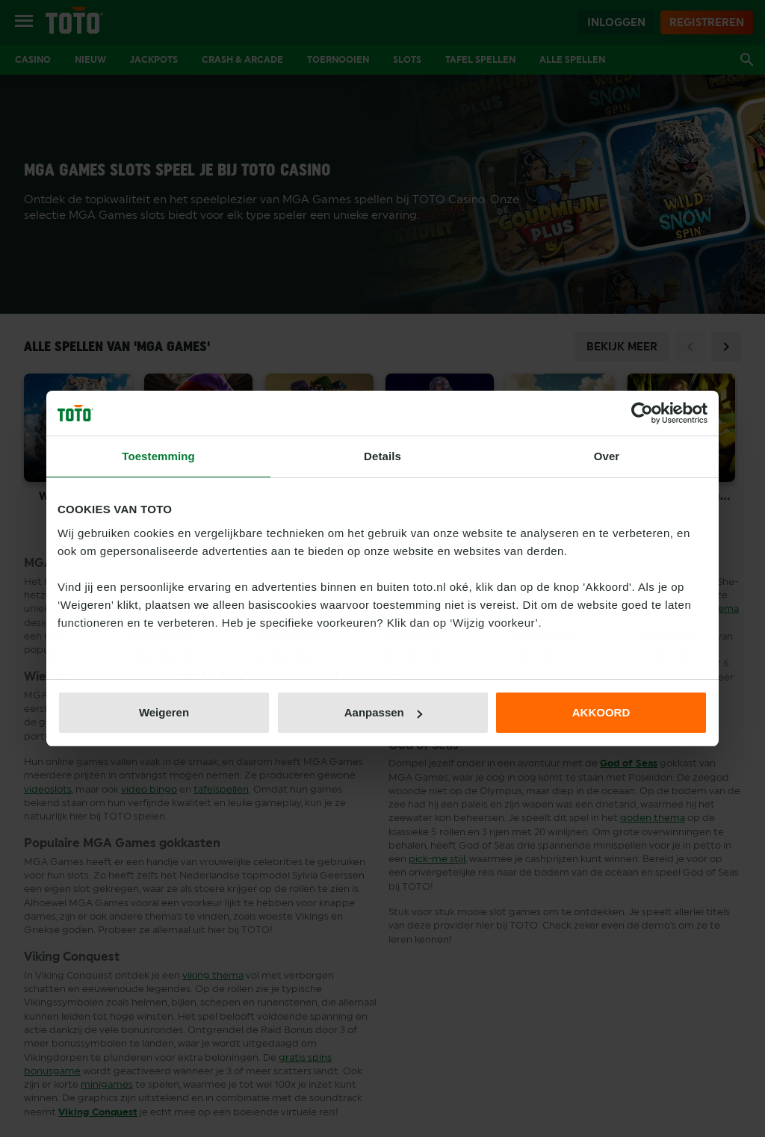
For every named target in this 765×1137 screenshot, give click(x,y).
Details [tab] (382, 456)
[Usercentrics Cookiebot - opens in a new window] (642, 413)
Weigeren (164, 712)
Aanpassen (383, 712)
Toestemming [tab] (158, 456)
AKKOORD (601, 712)
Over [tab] (607, 456)
